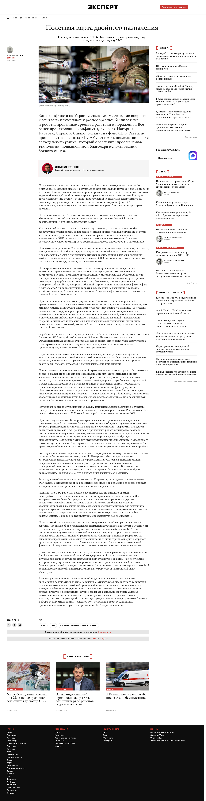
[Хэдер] (103, 7)
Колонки (11, 58)
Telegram (103, 638)
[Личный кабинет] (198, 7)
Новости (12, 689)
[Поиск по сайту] (193, 7)
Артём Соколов (171, 192)
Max (95, 638)
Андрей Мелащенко (173, 238)
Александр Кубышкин (174, 260)
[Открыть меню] (8, 18)
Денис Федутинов (16, 56)
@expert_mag (104, 632)
